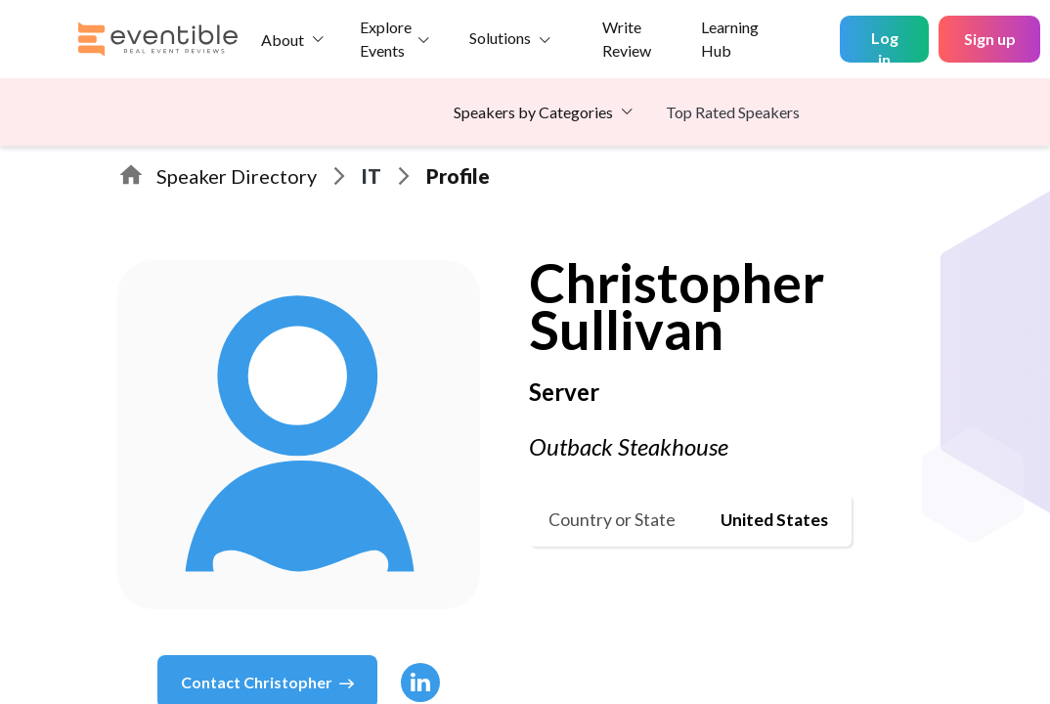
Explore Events (386, 39)
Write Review (626, 39)
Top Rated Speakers (733, 112)
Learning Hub (730, 39)
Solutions (500, 37)
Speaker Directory (236, 176)
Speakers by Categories (533, 112)
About (282, 39)
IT (371, 176)
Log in (884, 45)
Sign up (990, 38)
